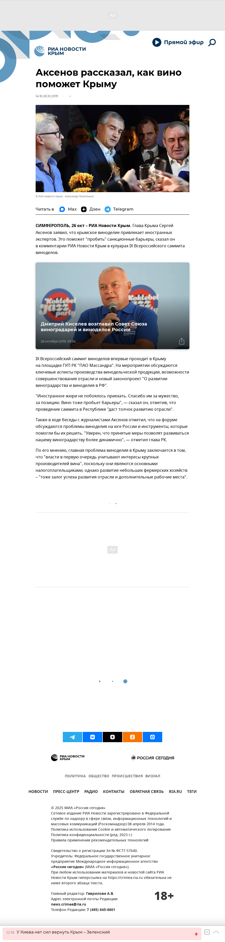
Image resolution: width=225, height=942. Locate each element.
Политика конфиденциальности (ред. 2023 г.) (91, 835)
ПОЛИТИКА (75, 776)
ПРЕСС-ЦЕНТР (66, 792)
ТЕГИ (192, 792)
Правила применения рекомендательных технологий (99, 840)
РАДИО (91, 792)
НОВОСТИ (38, 792)
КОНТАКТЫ (114, 792)
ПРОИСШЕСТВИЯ (127, 776)
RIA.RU (175, 792)
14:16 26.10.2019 (47, 96)
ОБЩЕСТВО (98, 776)
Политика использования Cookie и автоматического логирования (111, 830)
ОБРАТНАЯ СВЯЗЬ (147, 792)
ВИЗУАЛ (152, 776)
